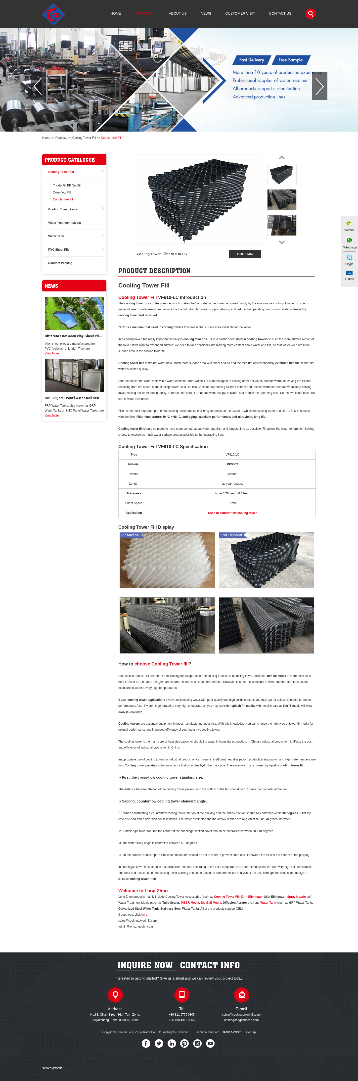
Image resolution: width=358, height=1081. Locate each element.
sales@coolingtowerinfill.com (241, 1014)
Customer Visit (240, 13)
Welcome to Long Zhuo (143, 890)
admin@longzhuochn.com (241, 1020)
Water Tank (56, 236)
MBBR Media (190, 902)
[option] (179, 80)
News (206, 13)
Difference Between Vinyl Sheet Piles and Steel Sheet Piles (74, 336)
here (144, 914)
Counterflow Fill (111, 138)
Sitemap (250, 1032)
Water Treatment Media (64, 223)
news (51, 286)
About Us (177, 13)
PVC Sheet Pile (58, 249)
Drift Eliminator (252, 896)
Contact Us (280, 13)
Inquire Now (245, 254)
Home (116, 13)
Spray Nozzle (296, 896)
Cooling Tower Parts (62, 209)
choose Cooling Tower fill (161, 663)
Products (145, 13)
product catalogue (70, 160)
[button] (38, 86)
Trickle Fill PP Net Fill (67, 185)
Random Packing (60, 263)
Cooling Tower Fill (84, 138)
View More (52, 353)
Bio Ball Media (211, 902)
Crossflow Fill (62, 192)
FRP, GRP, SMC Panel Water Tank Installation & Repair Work (74, 398)
